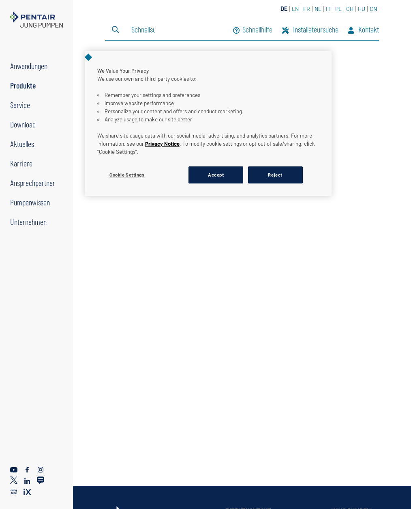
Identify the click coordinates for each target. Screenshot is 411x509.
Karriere (21, 163)
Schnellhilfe (252, 30)
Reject (275, 174)
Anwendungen (28, 66)
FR (306, 8)
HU (361, 8)
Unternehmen (28, 221)
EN (295, 8)
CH (349, 8)
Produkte (23, 85)
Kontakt (363, 30)
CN (373, 8)
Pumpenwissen (30, 202)
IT (328, 8)
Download (23, 124)
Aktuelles (22, 144)
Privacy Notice (162, 143)
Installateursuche (310, 30)
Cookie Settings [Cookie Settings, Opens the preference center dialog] (127, 174)
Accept (216, 174)
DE (283, 8)
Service (20, 105)
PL (338, 8)
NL (318, 8)
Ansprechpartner (32, 183)
